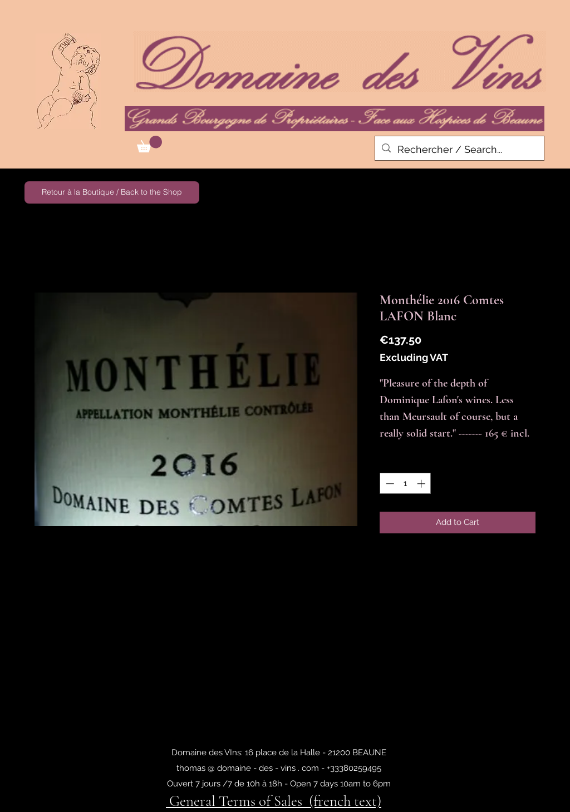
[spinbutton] (405, 483)
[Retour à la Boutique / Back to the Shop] (111, 192)
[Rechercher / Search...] (458, 149)
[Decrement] (388, 483)
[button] (149, 144)
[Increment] (422, 483)
